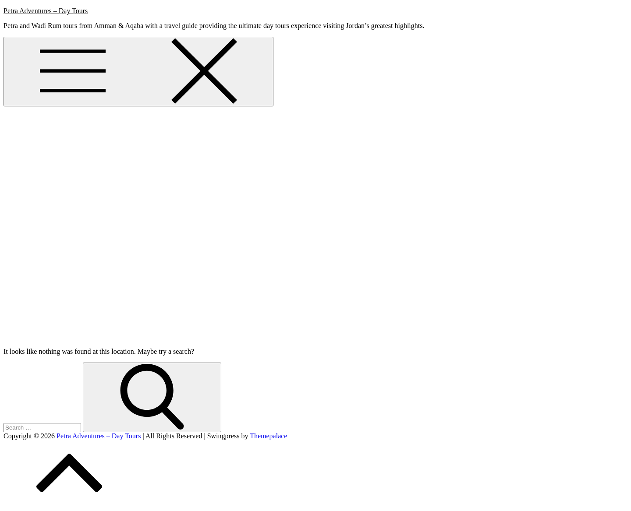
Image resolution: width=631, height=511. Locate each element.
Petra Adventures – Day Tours (46, 10)
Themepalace (268, 436)
